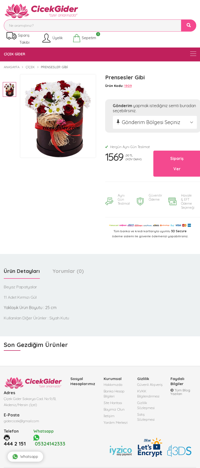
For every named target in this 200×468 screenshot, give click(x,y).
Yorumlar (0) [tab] (68, 271)
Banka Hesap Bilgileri (114, 393)
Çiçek (30, 67)
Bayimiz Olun (114, 409)
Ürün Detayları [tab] (22, 271)
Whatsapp (25, 457)
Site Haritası (113, 402)
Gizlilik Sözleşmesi (146, 405)
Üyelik (52, 38)
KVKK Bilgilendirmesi (148, 393)
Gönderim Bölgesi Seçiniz (151, 122)
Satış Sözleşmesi (146, 417)
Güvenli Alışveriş (150, 384)
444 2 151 (15, 443)
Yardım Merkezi (116, 422)
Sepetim (84, 38)
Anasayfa (11, 67)
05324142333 (49, 440)
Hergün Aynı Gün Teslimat (127, 147)
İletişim (109, 415)
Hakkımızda (113, 384)
